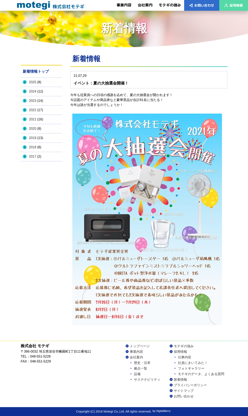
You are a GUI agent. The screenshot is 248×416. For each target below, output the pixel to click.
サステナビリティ (147, 379)
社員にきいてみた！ (193, 363)
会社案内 (136, 357)
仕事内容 (184, 357)
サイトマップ (184, 390)
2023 (32, 100)
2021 (32, 119)
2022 (32, 110)
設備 (137, 374)
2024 (32, 91)
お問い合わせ (204, 5)
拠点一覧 (140, 368)
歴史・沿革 (142, 363)
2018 (32, 147)
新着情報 (180, 379)
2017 (32, 156)
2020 (32, 128)
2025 (32, 82)
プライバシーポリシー (190, 385)
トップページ (140, 346)
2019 (32, 138)
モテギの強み (184, 346)
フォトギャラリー (191, 368)
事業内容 (136, 351)
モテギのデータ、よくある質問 (201, 374)
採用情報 (236, 5)
